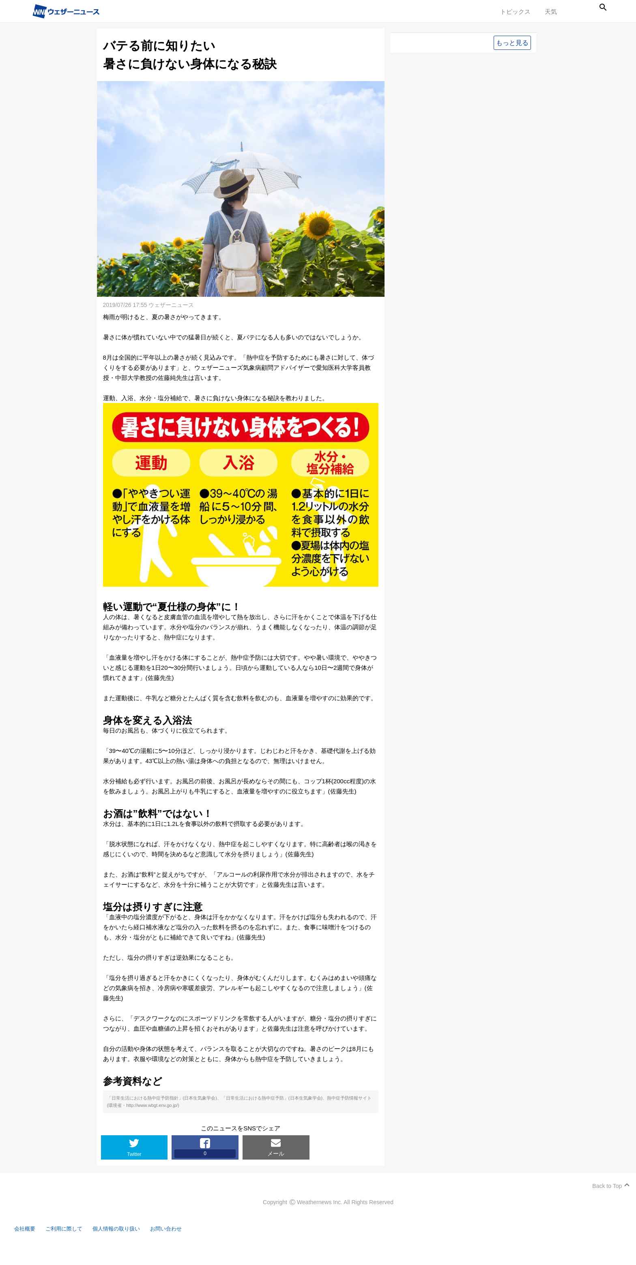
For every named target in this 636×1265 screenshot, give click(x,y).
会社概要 (30, 1243)
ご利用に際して (74, 1243)
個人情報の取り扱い (132, 1243)
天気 (551, 11)
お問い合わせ (188, 1243)
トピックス (515, 11)
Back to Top (603, 1201)
